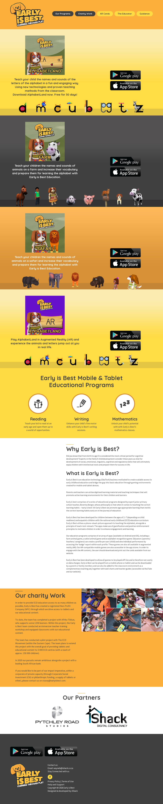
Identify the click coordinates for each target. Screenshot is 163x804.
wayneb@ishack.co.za (63, 768)
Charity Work (85, 13)
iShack (75, 791)
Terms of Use (68, 781)
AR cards (105, 13)
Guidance (145, 13)
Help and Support (56, 784)
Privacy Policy (54, 781)
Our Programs (62, 13)
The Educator (125, 13)
